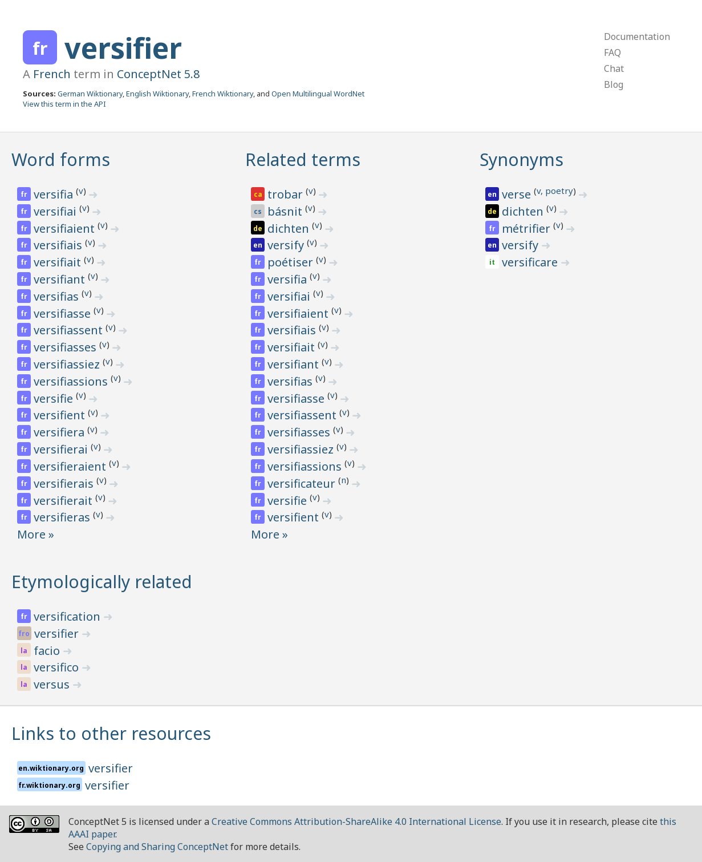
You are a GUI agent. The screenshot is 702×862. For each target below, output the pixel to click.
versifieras (63, 517)
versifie (55, 398)
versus (53, 684)
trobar (286, 194)
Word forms (60, 159)
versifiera (60, 432)
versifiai (56, 211)
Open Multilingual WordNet (317, 93)
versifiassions (72, 381)
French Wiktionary (222, 93)
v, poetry (555, 190)
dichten (289, 228)
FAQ (612, 52)
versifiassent (69, 330)
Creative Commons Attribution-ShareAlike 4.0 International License (356, 821)
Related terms (302, 159)
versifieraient (71, 466)
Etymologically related (101, 581)
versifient (61, 415)
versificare (531, 262)
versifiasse (64, 313)
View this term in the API (64, 104)
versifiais (59, 245)
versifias (58, 296)
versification (68, 616)
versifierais (65, 483)
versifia (55, 194)
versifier (123, 48)
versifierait (64, 500)
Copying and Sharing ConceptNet (157, 846)
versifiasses (66, 347)
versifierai (62, 449)
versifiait (59, 262)
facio (48, 650)
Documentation (637, 36)
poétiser (291, 262)
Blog (613, 84)
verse (518, 194)
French (52, 74)
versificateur (302, 483)
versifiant (61, 279)
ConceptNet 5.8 (158, 74)
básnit (286, 211)
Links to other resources (111, 733)
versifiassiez (68, 364)
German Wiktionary (90, 93)
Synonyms (521, 159)
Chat (614, 68)
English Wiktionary (157, 93)
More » (35, 534)
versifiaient (66, 228)
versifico (58, 667)
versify (287, 245)
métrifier (527, 228)
